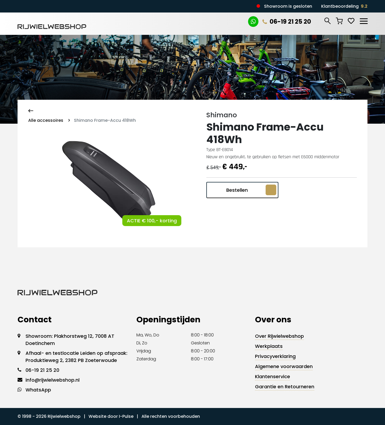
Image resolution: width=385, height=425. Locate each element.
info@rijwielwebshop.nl (52, 380)
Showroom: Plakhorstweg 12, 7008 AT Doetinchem (70, 340)
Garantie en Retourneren (284, 386)
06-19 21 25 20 (286, 22)
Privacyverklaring (275, 356)
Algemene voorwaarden (284, 366)
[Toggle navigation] (363, 20)
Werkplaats (269, 346)
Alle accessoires (45, 120)
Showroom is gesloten (288, 6)
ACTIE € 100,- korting (152, 220)
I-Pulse (126, 416)
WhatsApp (38, 389)
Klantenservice (272, 376)
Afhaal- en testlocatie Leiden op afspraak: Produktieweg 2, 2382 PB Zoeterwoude (76, 357)
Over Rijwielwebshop (279, 336)
